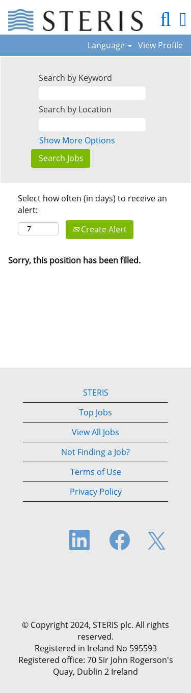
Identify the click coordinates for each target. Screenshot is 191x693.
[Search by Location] (92, 125)
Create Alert (99, 229)
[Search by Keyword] (92, 93)
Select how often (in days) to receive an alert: (92, 204)
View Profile (160, 45)
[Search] (165, 19)
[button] (183, 19)
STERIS (95, 392)
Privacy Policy (96, 491)
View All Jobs (95, 432)
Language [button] (110, 45)
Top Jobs (95, 412)
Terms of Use (95, 471)
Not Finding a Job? (95, 452)
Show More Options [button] (77, 140)
